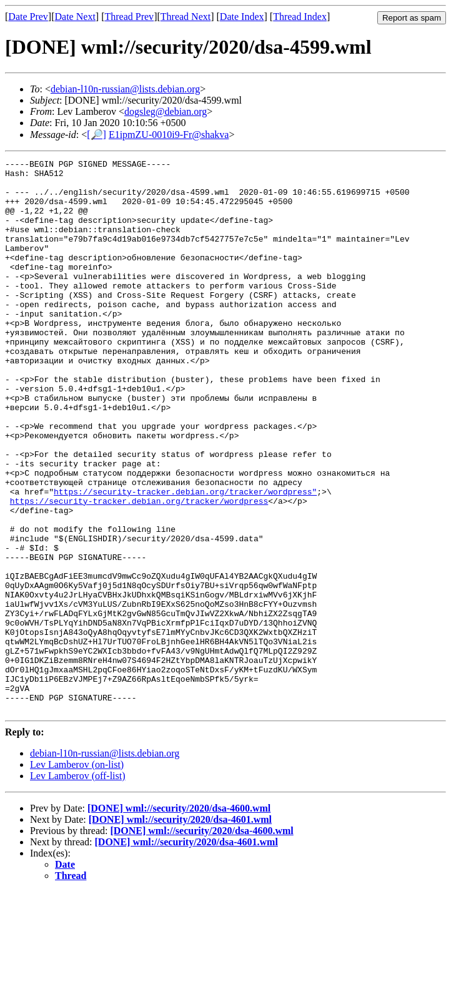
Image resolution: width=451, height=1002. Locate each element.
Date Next (75, 16)
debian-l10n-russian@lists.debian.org (125, 89)
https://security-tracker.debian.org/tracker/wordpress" (185, 558)
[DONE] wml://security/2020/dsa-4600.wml (178, 918)
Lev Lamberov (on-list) (77, 875)
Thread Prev (129, 16)
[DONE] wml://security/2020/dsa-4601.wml (180, 930)
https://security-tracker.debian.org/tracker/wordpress (139, 570)
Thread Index (300, 16)
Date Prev (28, 16)
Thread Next (186, 16)
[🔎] (96, 134)
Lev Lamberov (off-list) (78, 886)
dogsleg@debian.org (165, 111)
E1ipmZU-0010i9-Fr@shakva (169, 134)
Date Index (242, 16)
